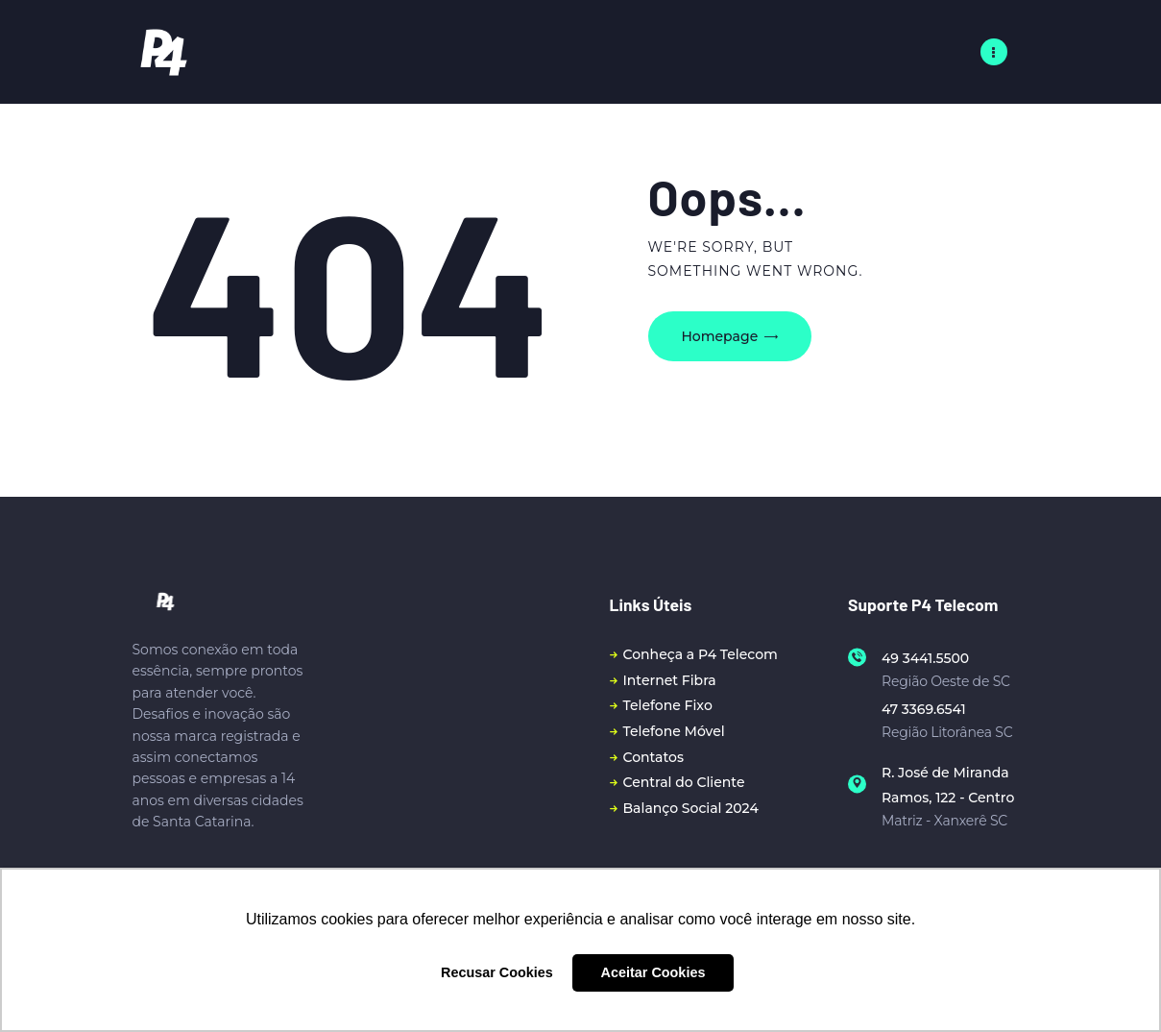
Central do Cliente (684, 782)
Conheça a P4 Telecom (700, 654)
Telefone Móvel (674, 731)
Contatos (653, 757)
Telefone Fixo (668, 705)
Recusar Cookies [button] (497, 972)
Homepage (720, 336)
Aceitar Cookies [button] (653, 972)
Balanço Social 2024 (691, 808)
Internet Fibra (669, 680)
